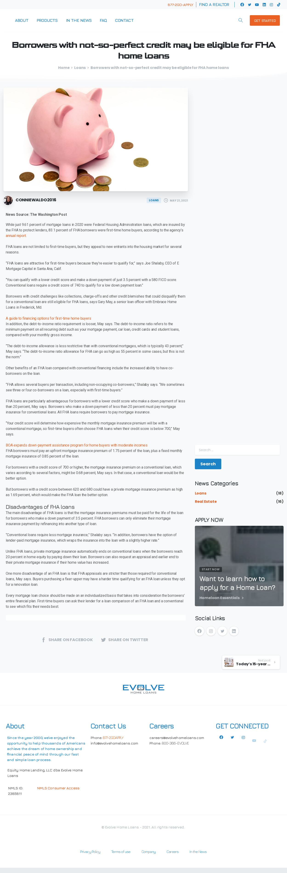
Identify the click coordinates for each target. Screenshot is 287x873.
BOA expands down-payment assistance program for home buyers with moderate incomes (77, 445)
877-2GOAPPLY (113, 738)
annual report (16, 235)
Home (63, 67)
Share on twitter (124, 640)
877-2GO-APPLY (180, 5)
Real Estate (206, 501)
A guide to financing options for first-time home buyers (48, 318)
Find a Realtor (214, 4)
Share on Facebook (67, 640)
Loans (80, 67)
